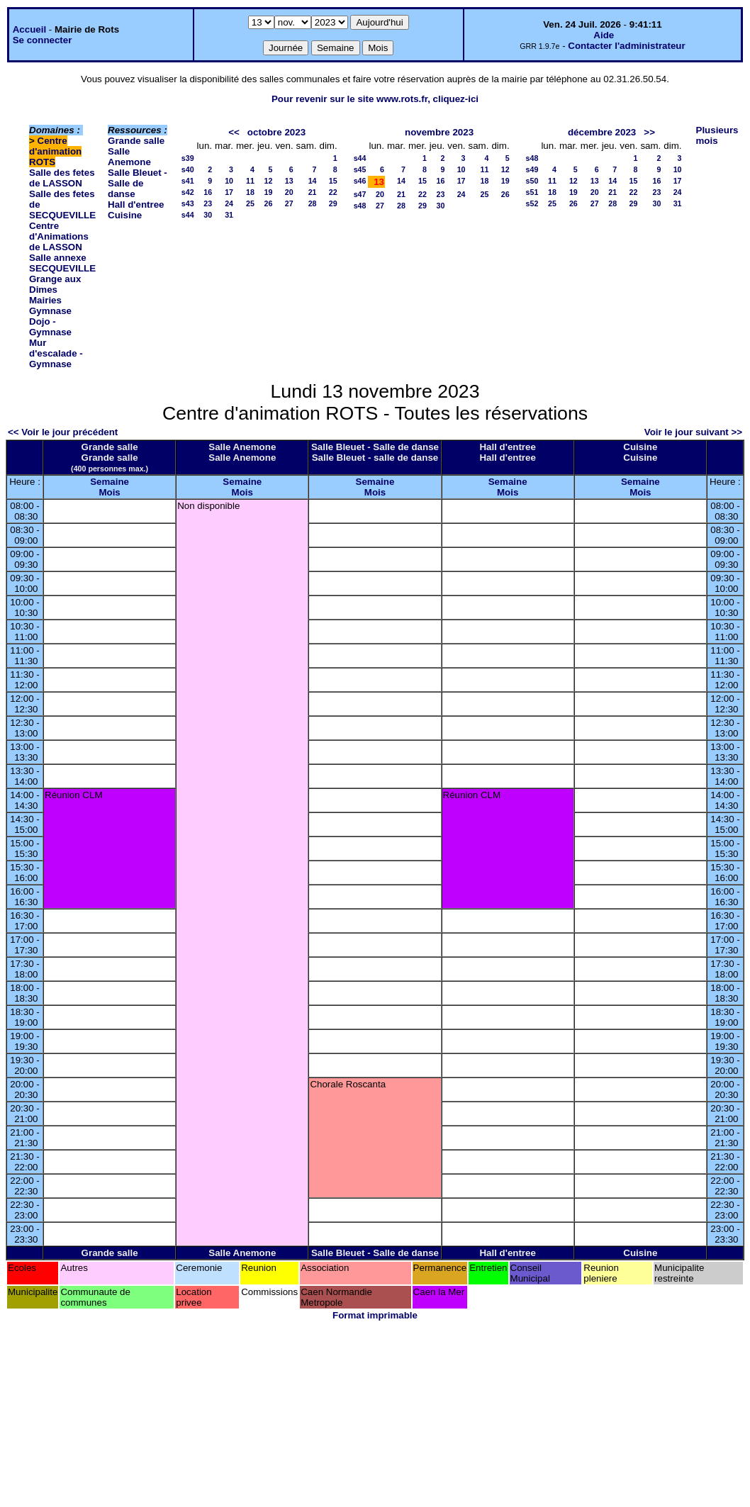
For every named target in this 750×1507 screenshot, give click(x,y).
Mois (109, 492)
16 (207, 192)
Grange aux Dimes (55, 284)
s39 (187, 158)
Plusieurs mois (717, 135)
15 (333, 181)
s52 (532, 203)
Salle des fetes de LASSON (62, 178)
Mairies (45, 300)
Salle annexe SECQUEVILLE (62, 263)
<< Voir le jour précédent (63, 432)
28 (312, 203)
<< (234, 132)
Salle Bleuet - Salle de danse (137, 183)
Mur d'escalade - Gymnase (56, 353)
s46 (360, 181)
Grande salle (136, 140)
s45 (360, 169)
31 (229, 215)
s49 (532, 169)
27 (289, 203)
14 (312, 181)
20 (289, 192)
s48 (360, 205)
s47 (360, 194)
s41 (187, 181)
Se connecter (42, 40)
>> (649, 132)
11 (250, 181)
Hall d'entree (136, 204)
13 (289, 181)
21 (312, 192)
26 (268, 203)
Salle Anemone (129, 156)
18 (250, 192)
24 (229, 203)
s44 (187, 215)
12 (268, 181)
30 (207, 215)
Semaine (109, 481)
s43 (187, 203)
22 (333, 192)
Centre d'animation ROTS (55, 151)
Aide (603, 35)
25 (250, 203)
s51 (532, 192)
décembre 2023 (602, 132)
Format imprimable (375, 1315)
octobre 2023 (276, 132)
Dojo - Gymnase (50, 326)
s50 (532, 181)
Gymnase (50, 311)
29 (333, 203)
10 (229, 181)
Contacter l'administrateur (626, 45)
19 (268, 192)
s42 (187, 192)
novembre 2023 (439, 132)
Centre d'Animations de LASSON (59, 236)
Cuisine (125, 215)
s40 (187, 169)
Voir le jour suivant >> (693, 432)
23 (207, 203)
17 (229, 192)
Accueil (29, 29)
